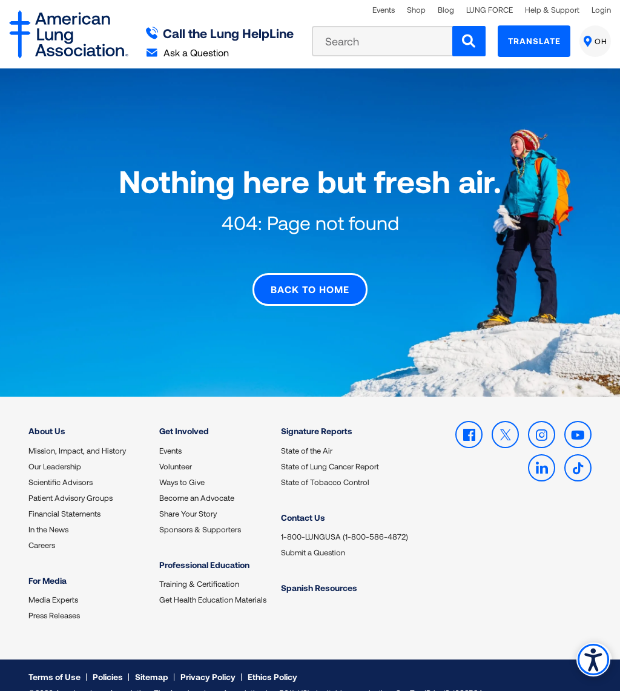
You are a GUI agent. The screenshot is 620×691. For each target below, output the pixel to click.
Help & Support (552, 10)
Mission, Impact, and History (77, 432)
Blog (446, 10)
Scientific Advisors (60, 463)
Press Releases (54, 596)
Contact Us (303, 499)
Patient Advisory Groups (70, 479)
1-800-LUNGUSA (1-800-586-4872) (344, 518)
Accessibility (592, 658)
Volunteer (175, 447)
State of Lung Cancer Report (330, 447)
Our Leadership (54, 447)
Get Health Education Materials (212, 581)
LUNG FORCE (489, 10)
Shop (416, 10)
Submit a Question (313, 533)
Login (601, 10)
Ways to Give (182, 463)
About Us (46, 412)
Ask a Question (188, 52)
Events (383, 10)
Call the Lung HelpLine (220, 33)
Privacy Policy (208, 657)
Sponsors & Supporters (200, 510)
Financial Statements (64, 495)
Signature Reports (316, 412)
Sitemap (151, 657)
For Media (47, 562)
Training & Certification (199, 565)
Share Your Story (188, 495)
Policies (108, 657)
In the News (48, 510)
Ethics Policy (272, 657)
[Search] (469, 41)
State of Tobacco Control (325, 463)
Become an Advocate (196, 479)
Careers (41, 526)
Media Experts (53, 581)
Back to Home (310, 271)
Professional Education (204, 546)
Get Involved (184, 412)
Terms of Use (54, 657)
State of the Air (306, 432)
